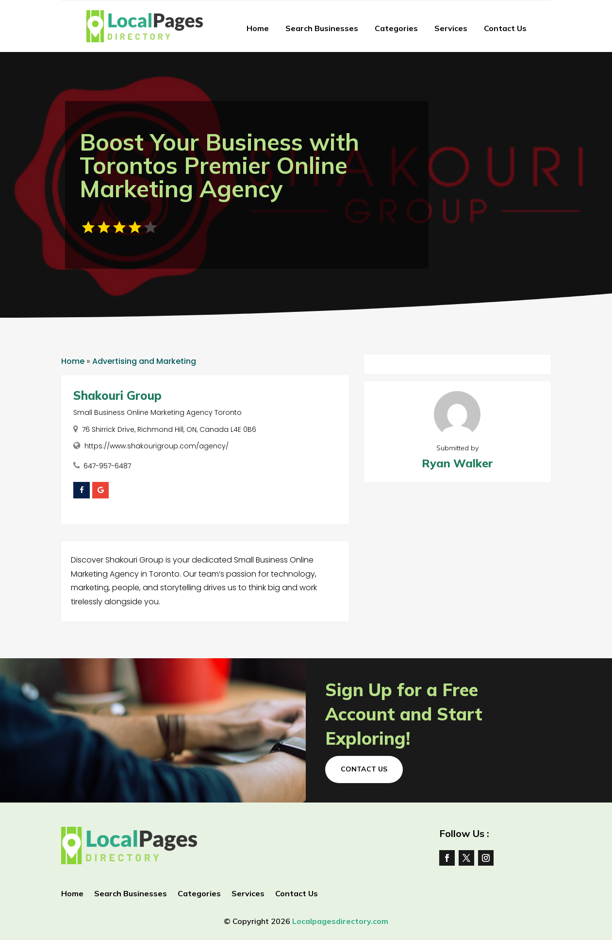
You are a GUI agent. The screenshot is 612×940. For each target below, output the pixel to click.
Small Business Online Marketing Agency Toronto (157, 412)
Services (450, 28)
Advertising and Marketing (144, 361)
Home (258, 28)
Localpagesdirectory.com (340, 921)
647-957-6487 (107, 466)
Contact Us (505, 28)
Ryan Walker (457, 463)
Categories (396, 28)
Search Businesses (321, 28)
